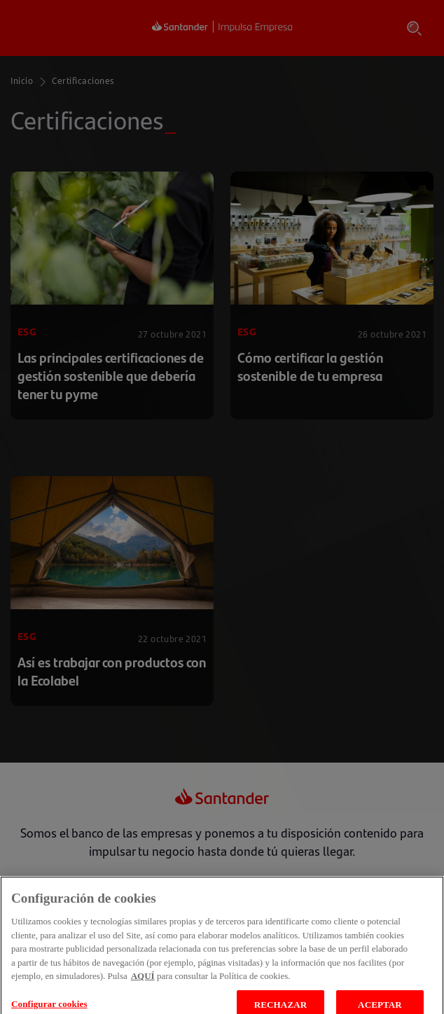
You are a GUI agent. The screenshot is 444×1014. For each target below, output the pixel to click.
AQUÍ (143, 989)
